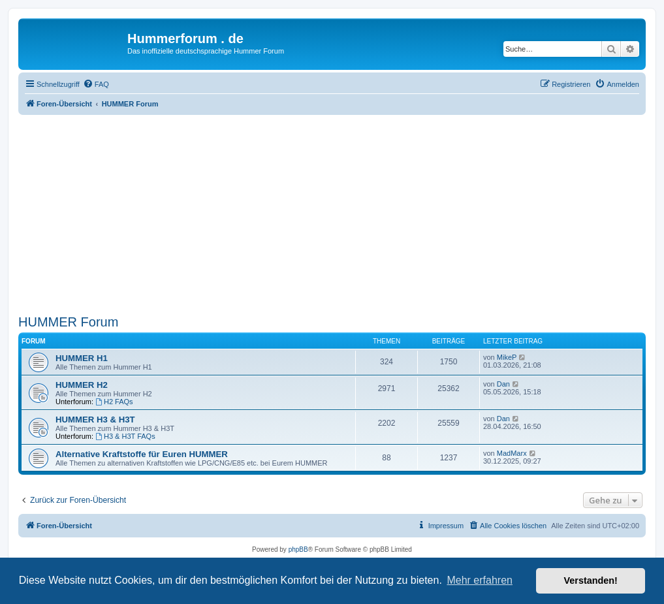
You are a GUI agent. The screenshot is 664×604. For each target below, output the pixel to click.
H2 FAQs (114, 401)
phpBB (298, 549)
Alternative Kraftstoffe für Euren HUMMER (141, 454)
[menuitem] (96, 84)
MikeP (507, 357)
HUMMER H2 (81, 385)
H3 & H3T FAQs (125, 436)
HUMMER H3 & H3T (95, 419)
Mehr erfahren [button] (480, 580)
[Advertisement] (332, 212)
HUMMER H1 (81, 358)
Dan (503, 384)
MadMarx (512, 453)
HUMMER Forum (68, 322)
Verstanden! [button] (591, 580)
